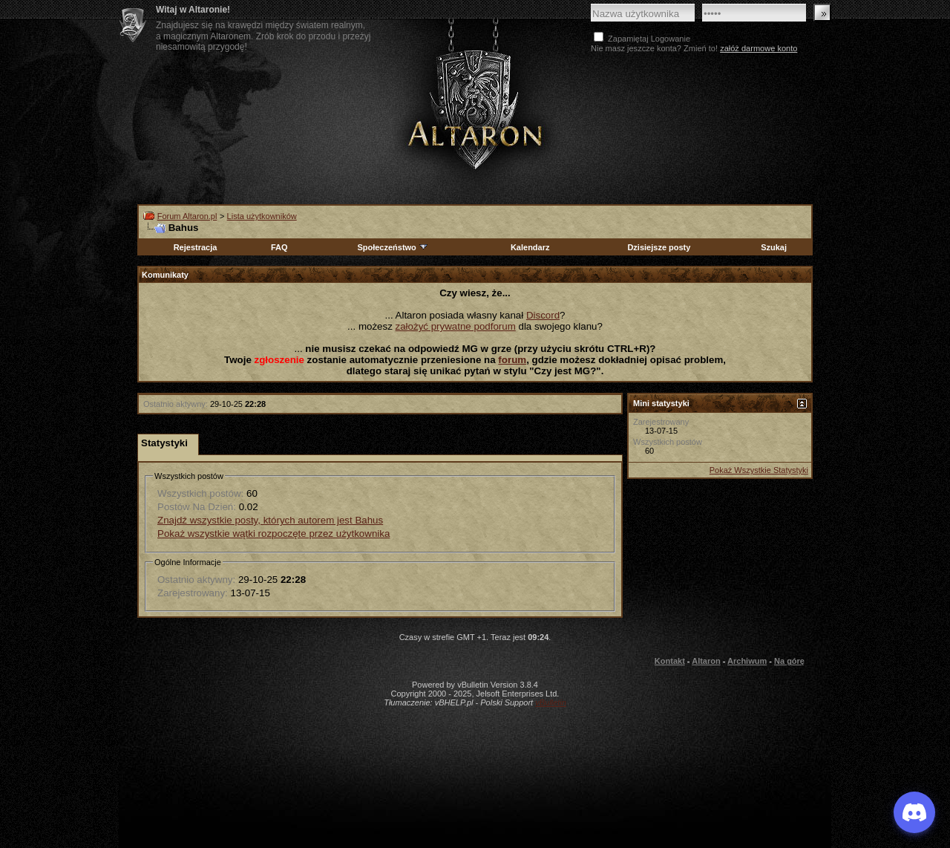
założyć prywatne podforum (456, 326)
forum (512, 359)
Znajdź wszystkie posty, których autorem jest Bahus (270, 520)
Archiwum (747, 660)
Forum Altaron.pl (187, 216)
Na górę (789, 660)
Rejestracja (195, 247)
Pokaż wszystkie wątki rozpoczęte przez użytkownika (273, 533)
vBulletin (550, 702)
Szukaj (774, 247)
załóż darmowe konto (758, 48)
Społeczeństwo (392, 247)
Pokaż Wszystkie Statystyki (759, 470)
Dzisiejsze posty (658, 247)
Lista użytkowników (262, 216)
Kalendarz (530, 247)
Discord (543, 315)
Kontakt (670, 660)
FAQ (279, 247)
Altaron (475, 109)
